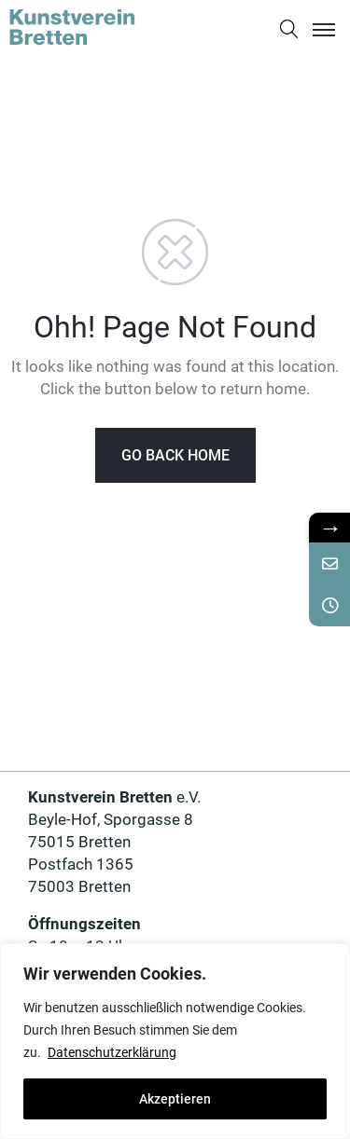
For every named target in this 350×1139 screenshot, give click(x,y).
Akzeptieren (175, 1098)
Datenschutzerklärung (112, 1052)
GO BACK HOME (175, 455)
